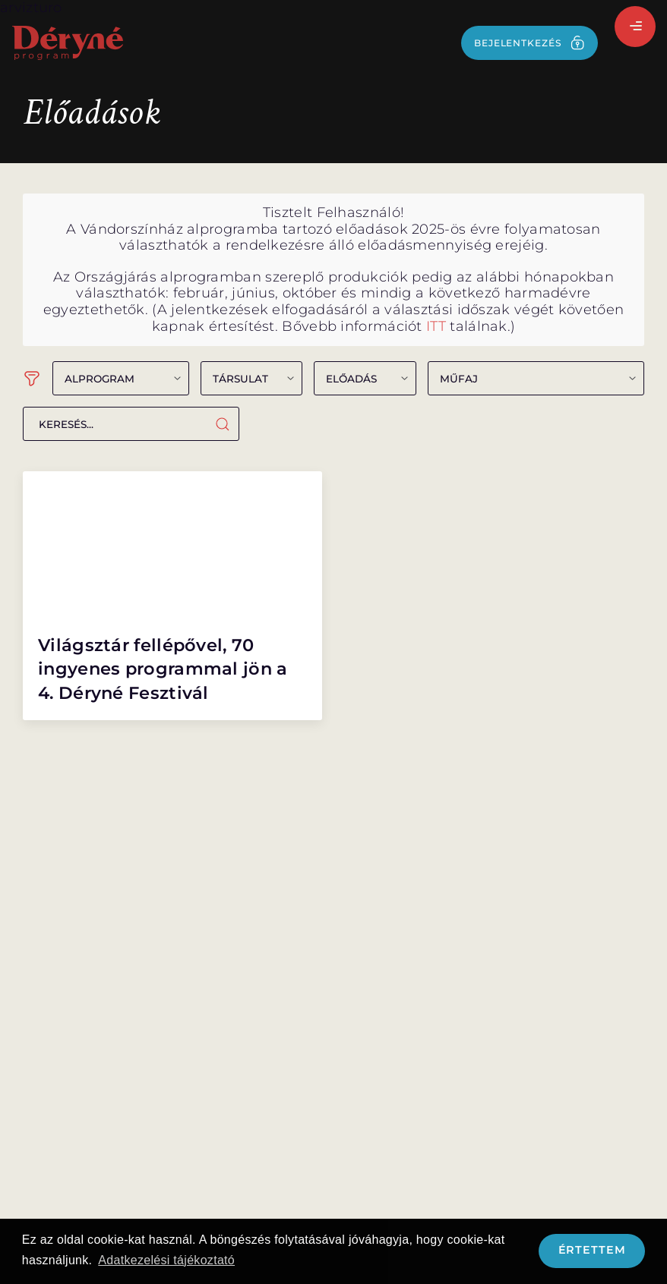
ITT (436, 326)
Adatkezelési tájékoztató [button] (166, 1260)
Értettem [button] (592, 1250)
